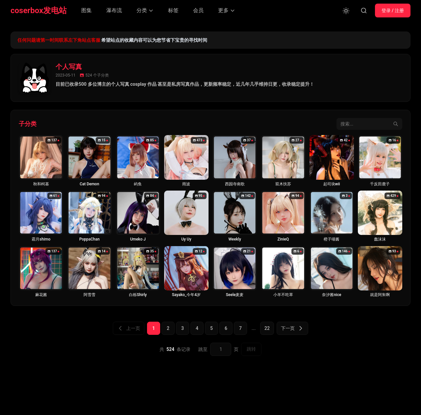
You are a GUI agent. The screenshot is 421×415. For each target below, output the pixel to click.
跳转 (251, 349)
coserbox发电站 (39, 10)
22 (267, 328)
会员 (198, 10)
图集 (86, 10)
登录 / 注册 (393, 10)
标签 (173, 10)
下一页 (292, 328)
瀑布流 (114, 10)
